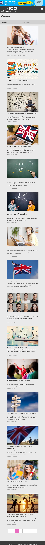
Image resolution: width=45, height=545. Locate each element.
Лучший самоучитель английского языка (19, 146)
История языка (15, 154)
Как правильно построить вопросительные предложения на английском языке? (19, 213)
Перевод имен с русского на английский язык (20, 281)
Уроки (13, 289)
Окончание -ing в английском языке (17, 80)
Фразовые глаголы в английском (16, 248)
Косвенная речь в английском (15, 180)
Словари (14, 322)
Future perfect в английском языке (17, 481)
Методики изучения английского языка (18, 380)
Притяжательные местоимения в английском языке (22, 113)
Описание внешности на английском (17, 314)
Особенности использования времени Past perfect (21, 413)
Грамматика (14, 88)
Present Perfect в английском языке (17, 347)
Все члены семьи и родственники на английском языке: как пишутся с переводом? (21, 515)
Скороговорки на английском (15, 47)
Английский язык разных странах (19, 55)
